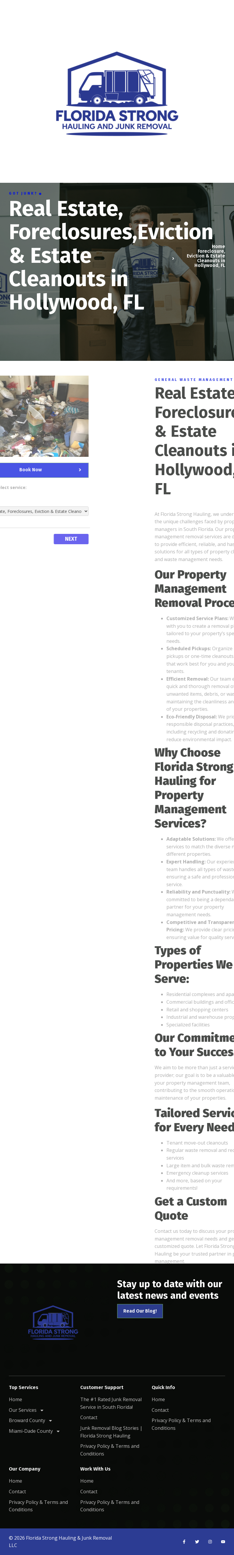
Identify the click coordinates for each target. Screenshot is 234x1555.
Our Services (26, 1410)
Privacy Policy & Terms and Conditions (109, 1450)
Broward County (31, 1420)
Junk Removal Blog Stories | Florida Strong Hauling (111, 1432)
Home (15, 1399)
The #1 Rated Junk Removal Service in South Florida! (111, 1403)
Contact (88, 1417)
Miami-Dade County (34, 1431)
